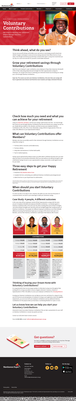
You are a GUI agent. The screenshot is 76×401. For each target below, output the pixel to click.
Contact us (69, 9)
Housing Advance (58, 292)
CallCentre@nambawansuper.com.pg (36, 319)
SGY (72, 391)
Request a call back (40, 346)
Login (71, 4)
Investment (59, 9)
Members (40, 9)
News (29, 3)
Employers (49, 9)
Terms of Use (14, 387)
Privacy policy (6, 387)
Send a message (58, 346)
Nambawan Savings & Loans (54, 4)
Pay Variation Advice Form (27, 172)
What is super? (13, 9)
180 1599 (31, 366)
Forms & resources (41, 3)
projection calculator (23, 123)
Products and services (27, 9)
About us (19, 3)
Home (4, 9)
